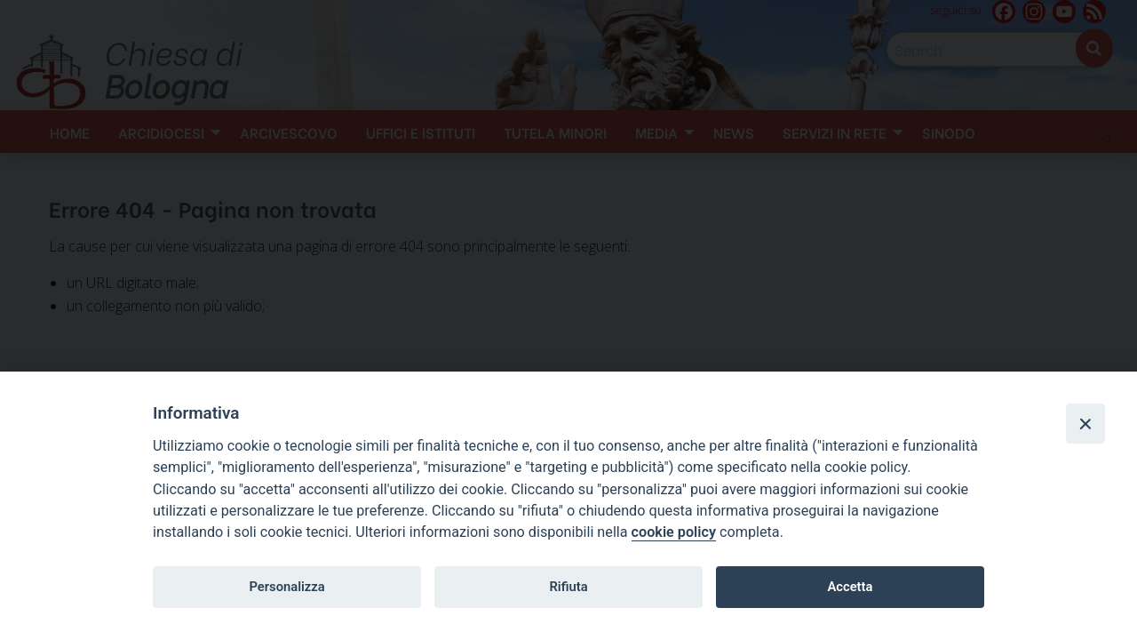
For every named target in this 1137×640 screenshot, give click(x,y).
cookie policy (674, 532)
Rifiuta (568, 587)
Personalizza (286, 587)
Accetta (849, 587)
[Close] (1085, 423)
